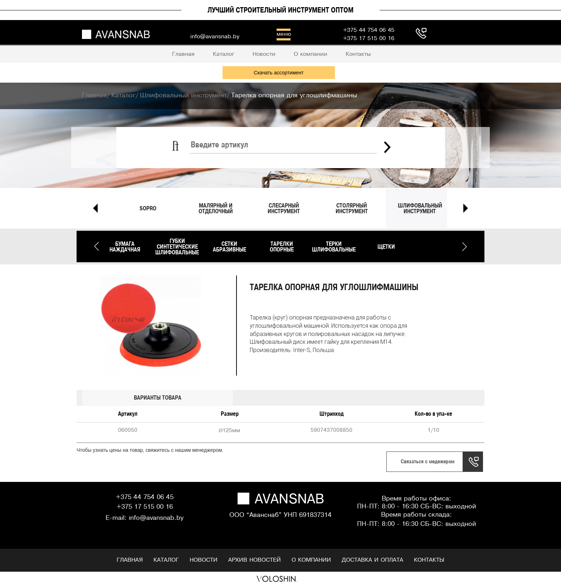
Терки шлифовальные (334, 246)
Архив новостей (254, 560)
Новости (204, 560)
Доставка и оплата (372, 560)
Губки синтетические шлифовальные (177, 246)
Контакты (429, 560)
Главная (130, 560)
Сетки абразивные (229, 246)
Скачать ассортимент (278, 72)
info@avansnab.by (156, 518)
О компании (311, 560)
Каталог (166, 560)
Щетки (386, 246)
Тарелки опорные (282, 246)
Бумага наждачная (124, 246)
